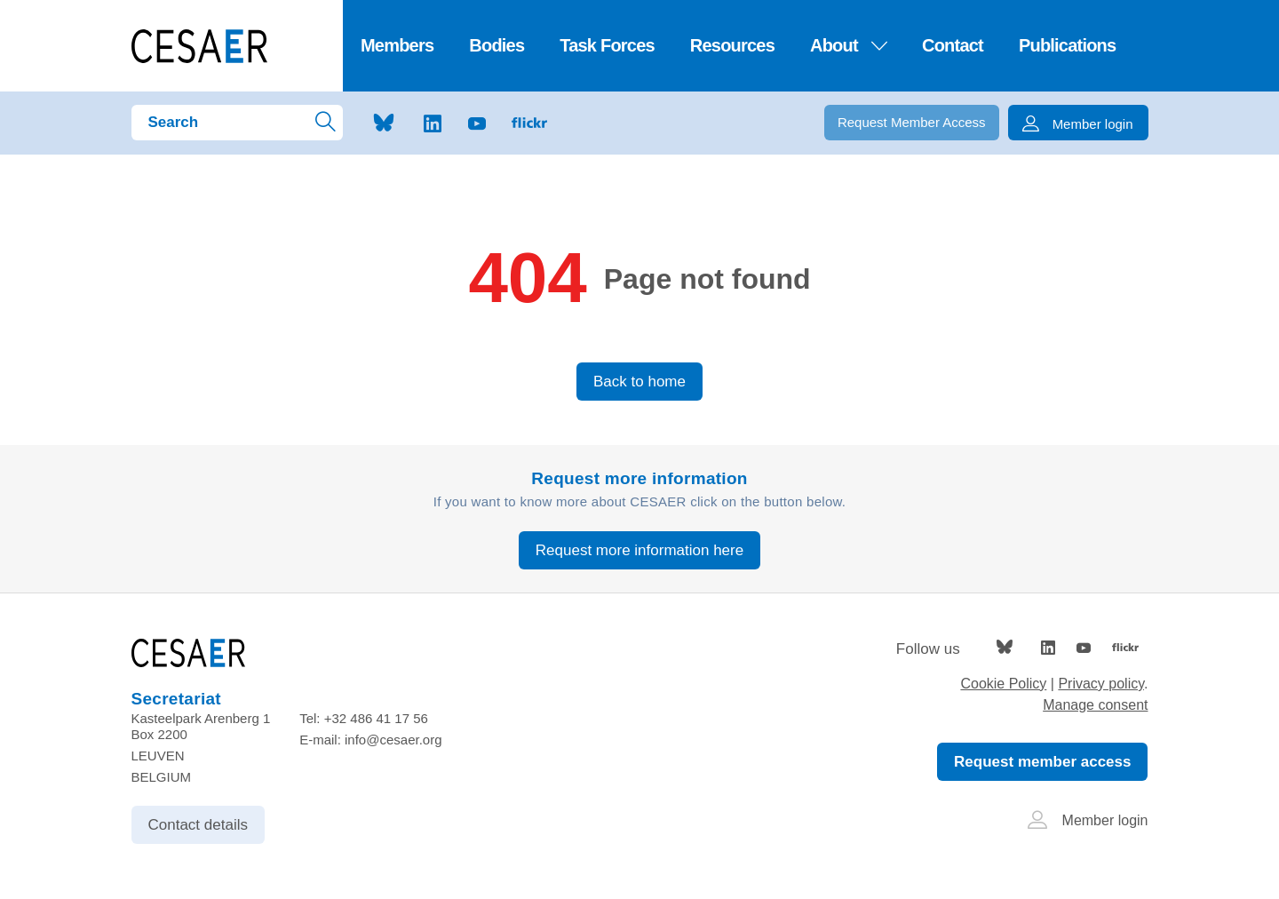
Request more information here (639, 550)
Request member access (1042, 761)
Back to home (639, 381)
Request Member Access (912, 122)
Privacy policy (1101, 683)
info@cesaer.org (393, 739)
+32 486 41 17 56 (376, 718)
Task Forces (607, 45)
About (848, 45)
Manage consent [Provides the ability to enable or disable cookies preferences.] (1095, 704)
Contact (952, 45)
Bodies (496, 45)
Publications (1067, 45)
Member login (1088, 820)
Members (397, 45)
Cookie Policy (1003, 683)
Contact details (198, 824)
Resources (732, 45)
